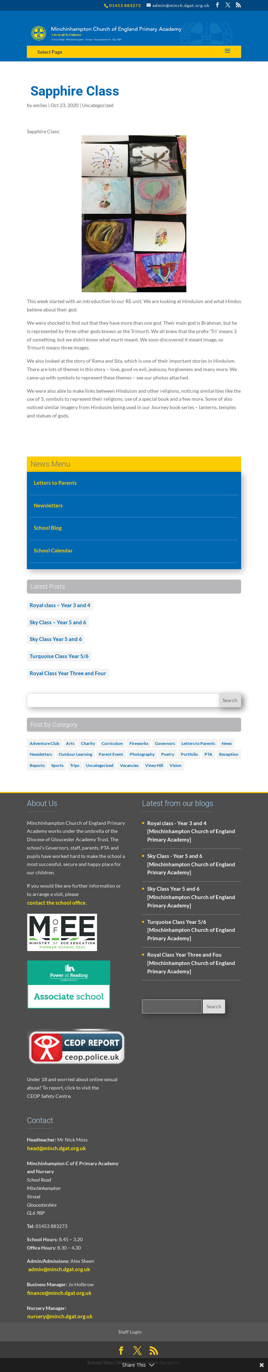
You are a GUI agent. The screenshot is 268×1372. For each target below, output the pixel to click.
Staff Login (130, 1332)
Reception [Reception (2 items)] (228, 754)
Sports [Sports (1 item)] (57, 765)
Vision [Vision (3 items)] (175, 765)
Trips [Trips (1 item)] (74, 765)
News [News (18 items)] (227, 743)
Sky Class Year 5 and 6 (56, 639)
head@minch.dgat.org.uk (56, 1148)
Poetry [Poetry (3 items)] (167, 754)
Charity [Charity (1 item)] (88, 743)
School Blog (48, 528)
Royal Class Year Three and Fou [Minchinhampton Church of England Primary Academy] (191, 962)
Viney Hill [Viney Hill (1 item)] (154, 765)
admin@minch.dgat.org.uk (58, 1269)
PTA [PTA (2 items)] (208, 754)
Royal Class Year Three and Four (68, 673)
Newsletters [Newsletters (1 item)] (41, 754)
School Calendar (53, 550)
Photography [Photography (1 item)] (142, 754)
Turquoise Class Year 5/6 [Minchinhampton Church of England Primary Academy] (191, 930)
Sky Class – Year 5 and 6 (58, 622)
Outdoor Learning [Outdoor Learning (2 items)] (75, 754)
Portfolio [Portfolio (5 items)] (189, 754)
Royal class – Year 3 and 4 (60, 605)
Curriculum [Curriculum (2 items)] (112, 743)
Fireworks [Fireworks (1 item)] (138, 743)
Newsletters (48, 505)
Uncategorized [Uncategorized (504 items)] (99, 765)
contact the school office (56, 902)
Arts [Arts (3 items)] (70, 743)
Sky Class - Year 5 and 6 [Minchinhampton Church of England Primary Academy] (191, 864)
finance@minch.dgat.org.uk (59, 1293)
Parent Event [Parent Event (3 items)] (111, 754)
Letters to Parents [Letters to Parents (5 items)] (198, 743)
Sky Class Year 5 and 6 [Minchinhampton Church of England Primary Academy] (191, 897)
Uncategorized (97, 105)
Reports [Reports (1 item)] (37, 765)
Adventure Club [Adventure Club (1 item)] (44, 743)
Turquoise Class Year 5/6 (59, 656)
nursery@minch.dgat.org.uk (59, 1316)
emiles (40, 105)
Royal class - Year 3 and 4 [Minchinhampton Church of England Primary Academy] (191, 831)
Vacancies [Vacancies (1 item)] (129, 765)
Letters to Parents (55, 483)
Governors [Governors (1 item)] (165, 743)
